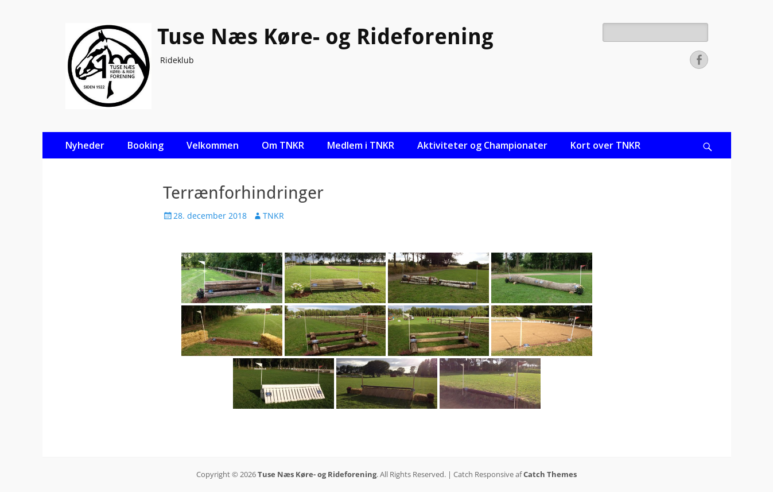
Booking (145, 145)
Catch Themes (550, 474)
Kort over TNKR (605, 145)
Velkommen (213, 145)
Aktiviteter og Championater (482, 145)
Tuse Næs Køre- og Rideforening (325, 36)
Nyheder (84, 145)
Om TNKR (283, 145)
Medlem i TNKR (360, 145)
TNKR (273, 215)
